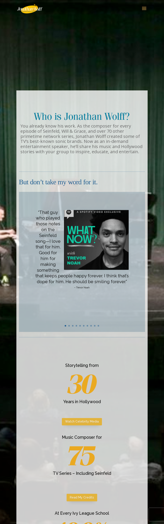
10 (98, 326)
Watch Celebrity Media (82, 421)
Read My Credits (82, 497)
